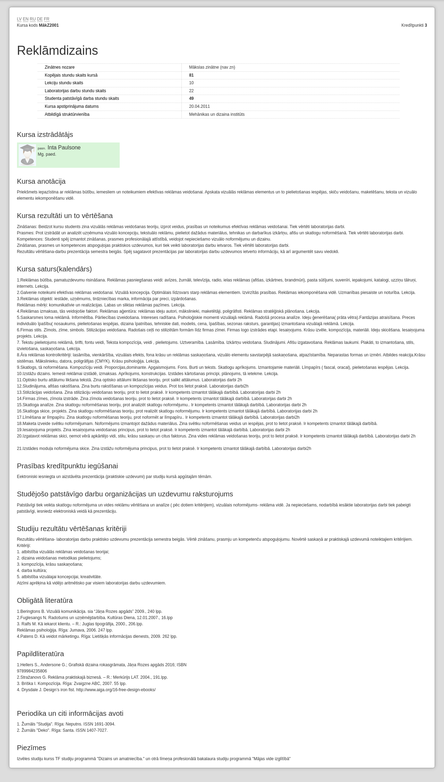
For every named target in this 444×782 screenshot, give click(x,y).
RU (33, 19)
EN (26, 19)
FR (47, 19)
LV (19, 19)
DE (40, 19)
